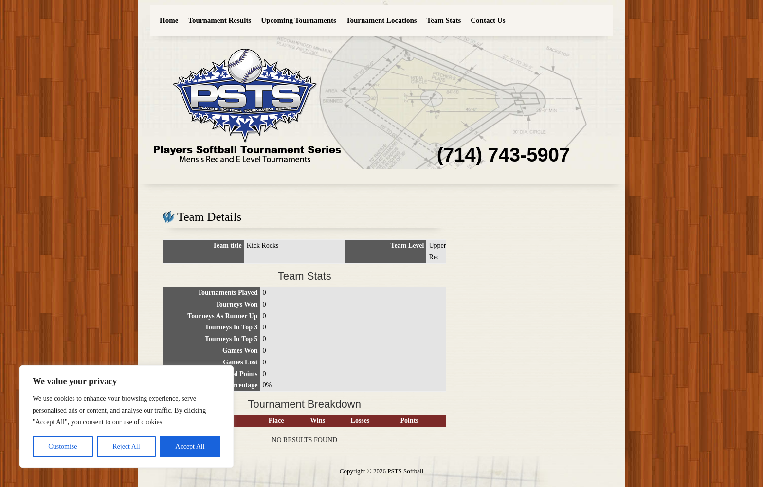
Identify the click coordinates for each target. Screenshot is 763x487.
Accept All (189, 446)
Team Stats (444, 20)
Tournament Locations (381, 20)
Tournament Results (219, 20)
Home (169, 20)
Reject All (126, 446)
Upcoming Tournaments (298, 20)
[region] (126, 416)
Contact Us (488, 20)
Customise (62, 446)
